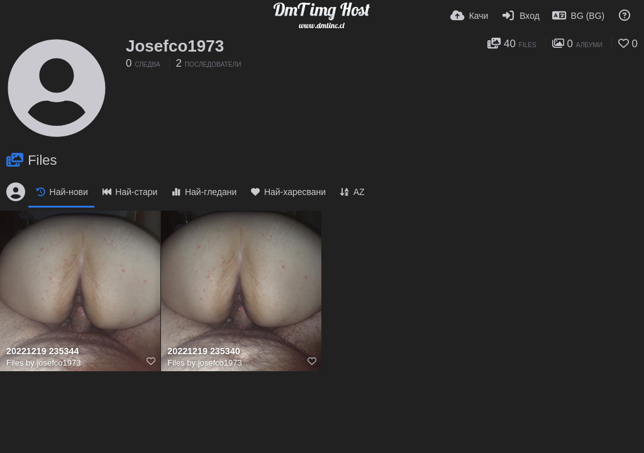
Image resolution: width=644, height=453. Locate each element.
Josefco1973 (175, 45)
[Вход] (520, 15)
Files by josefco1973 (43, 362)
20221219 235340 (203, 351)
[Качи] (469, 15)
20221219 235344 (42, 351)
